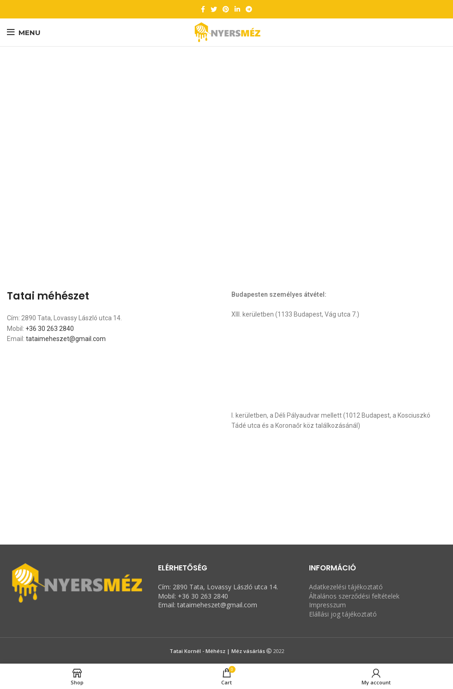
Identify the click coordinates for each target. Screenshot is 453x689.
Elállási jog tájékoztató (343, 614)
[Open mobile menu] (23, 32)
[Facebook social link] (203, 9)
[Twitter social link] (214, 9)
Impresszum (327, 604)
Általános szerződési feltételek (354, 596)
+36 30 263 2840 (49, 328)
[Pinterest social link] (226, 9)
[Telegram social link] (249, 9)
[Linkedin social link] (237, 9)
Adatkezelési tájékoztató (346, 586)
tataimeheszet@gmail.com (66, 338)
